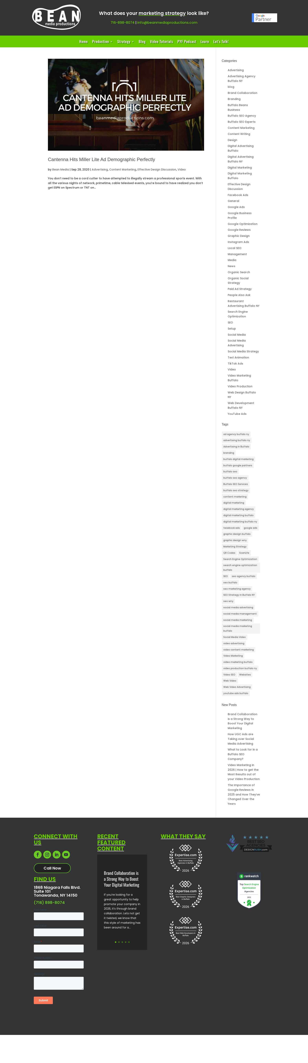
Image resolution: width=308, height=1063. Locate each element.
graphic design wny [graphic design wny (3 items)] (235, 540)
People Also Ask (239, 295)
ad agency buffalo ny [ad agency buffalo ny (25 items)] (236, 434)
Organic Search (239, 272)
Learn (205, 42)
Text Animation (238, 357)
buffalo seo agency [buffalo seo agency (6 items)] (235, 477)
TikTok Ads (235, 364)
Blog (142, 42)
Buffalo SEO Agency (242, 116)
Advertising (100, 169)
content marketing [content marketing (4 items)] (235, 496)
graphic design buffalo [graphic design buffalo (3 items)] (237, 534)
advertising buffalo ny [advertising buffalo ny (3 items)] (236, 440)
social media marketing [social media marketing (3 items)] (237, 620)
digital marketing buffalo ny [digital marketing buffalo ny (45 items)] (240, 521)
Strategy (123, 42)
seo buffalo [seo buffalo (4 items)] (230, 582)
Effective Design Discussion (157, 169)
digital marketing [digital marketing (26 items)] (233, 502)
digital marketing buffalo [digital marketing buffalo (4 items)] (238, 515)
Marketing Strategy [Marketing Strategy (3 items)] (235, 546)
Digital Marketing (240, 168)
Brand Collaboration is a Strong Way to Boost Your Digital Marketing (121, 880)
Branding (234, 99)
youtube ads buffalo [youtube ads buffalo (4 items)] (235, 693)
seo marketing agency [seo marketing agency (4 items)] (237, 588)
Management (237, 254)
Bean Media (60, 169)
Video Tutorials (161, 42)
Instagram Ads (238, 242)
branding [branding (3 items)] (228, 453)
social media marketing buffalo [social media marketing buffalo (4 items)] (237, 628)
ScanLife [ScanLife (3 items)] (244, 552)
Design (232, 140)
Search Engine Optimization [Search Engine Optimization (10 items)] (240, 559)
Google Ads (236, 207)
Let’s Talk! (221, 42)
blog (231, 87)
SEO (230, 322)
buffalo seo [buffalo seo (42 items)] (230, 471)
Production (100, 42)
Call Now (52, 868)
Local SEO (234, 248)
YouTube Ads (237, 414)
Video (182, 169)
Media (232, 260)
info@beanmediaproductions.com (167, 22)
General (233, 201)
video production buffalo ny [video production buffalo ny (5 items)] (240, 668)
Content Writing (239, 134)
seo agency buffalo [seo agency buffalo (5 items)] (243, 576)
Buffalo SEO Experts (242, 122)
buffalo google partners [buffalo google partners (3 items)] (237, 465)
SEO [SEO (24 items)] (225, 576)
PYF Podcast (186, 42)
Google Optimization (243, 224)
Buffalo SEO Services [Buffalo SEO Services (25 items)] (235, 484)
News (231, 266)
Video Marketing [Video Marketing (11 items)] (233, 655)
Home (83, 42)
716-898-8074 (123, 22)
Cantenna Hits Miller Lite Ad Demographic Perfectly (101, 159)
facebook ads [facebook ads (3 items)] (231, 528)
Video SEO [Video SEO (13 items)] (229, 674)
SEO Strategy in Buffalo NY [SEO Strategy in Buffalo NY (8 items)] (239, 595)
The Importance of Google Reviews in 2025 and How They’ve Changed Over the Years (244, 794)
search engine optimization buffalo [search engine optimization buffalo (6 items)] (240, 568)
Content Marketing (122, 169)
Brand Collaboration (242, 93)
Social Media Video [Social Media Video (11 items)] (234, 637)
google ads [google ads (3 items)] (250, 528)
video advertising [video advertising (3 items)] (233, 643)
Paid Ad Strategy (240, 289)
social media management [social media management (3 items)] (240, 613)
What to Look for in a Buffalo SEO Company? (243, 754)
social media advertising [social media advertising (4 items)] (238, 607)
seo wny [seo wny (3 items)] (228, 601)
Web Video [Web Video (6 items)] (229, 680)
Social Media (237, 335)
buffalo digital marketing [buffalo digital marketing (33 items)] (238, 459)
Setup (232, 329)
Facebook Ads (238, 195)
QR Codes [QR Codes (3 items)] (229, 552)
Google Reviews (239, 230)
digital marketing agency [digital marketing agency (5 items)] (238, 509)
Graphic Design (239, 236)
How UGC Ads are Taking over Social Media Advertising (241, 739)
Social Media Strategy (243, 351)
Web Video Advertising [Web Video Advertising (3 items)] (237, 687)
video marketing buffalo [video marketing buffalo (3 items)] (238, 662)
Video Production (240, 386)
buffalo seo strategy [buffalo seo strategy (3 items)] (235, 490)
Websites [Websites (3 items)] (245, 674)
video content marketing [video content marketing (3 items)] (238, 649)
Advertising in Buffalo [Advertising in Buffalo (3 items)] (236, 446)
